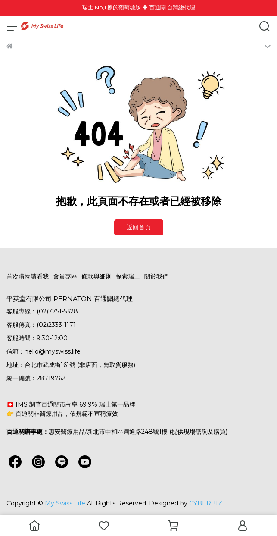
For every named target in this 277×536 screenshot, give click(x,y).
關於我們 (156, 276)
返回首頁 (139, 227)
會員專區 (65, 276)
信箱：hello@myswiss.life (43, 351)
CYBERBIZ (205, 503)
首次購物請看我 (27, 276)
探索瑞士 (128, 276)
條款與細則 (96, 276)
